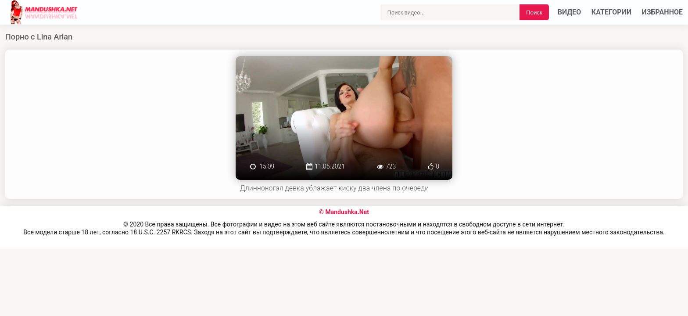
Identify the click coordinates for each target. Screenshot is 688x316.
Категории (611, 12)
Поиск (534, 12)
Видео (569, 12)
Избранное (662, 12)
